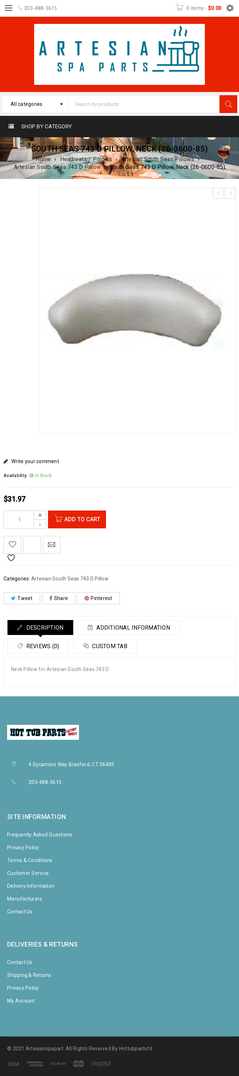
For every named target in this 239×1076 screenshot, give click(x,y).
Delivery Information (30, 886)
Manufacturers (24, 899)
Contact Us (20, 911)
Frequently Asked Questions (40, 834)
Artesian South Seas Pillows (158, 159)
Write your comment (35, 461)
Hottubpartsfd (135, 1048)
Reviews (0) (43, 646)
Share (58, 598)
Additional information (136, 627)
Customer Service (28, 873)
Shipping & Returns (29, 975)
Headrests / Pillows (86, 159)
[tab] (41, 627)
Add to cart (83, 519)
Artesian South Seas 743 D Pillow (57, 167)
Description (45, 627)
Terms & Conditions (30, 860)
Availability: (16, 475)
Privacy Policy (23, 847)
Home (43, 159)
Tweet (22, 598)
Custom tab (113, 646)
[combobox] (35, 104)
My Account (21, 1001)
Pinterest (98, 598)
